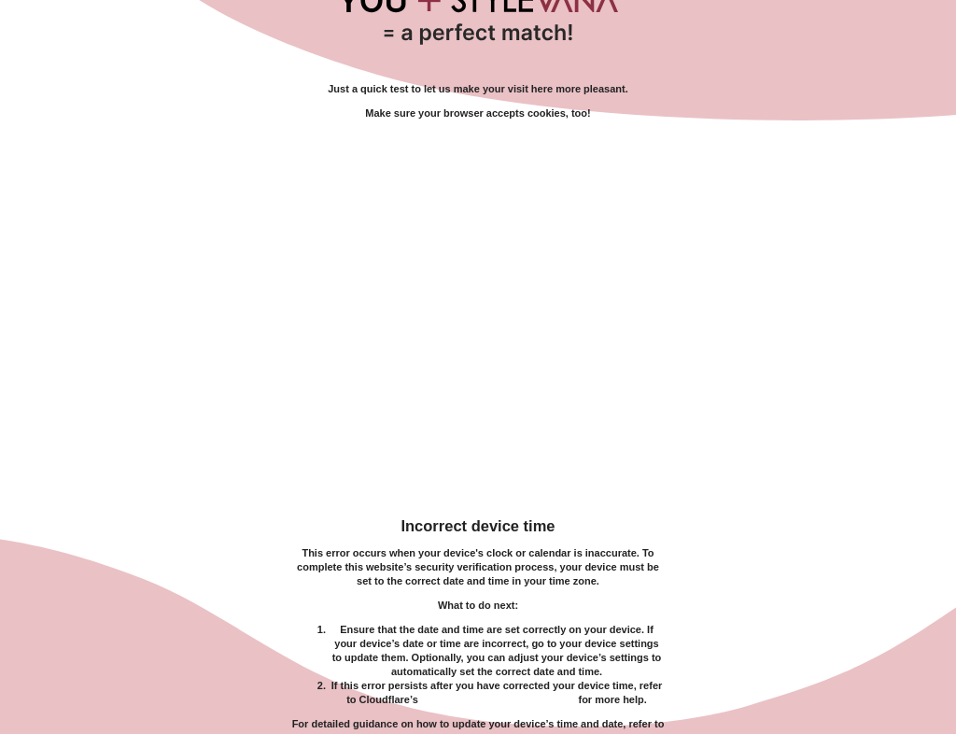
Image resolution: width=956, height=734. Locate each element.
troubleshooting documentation (498, 699)
